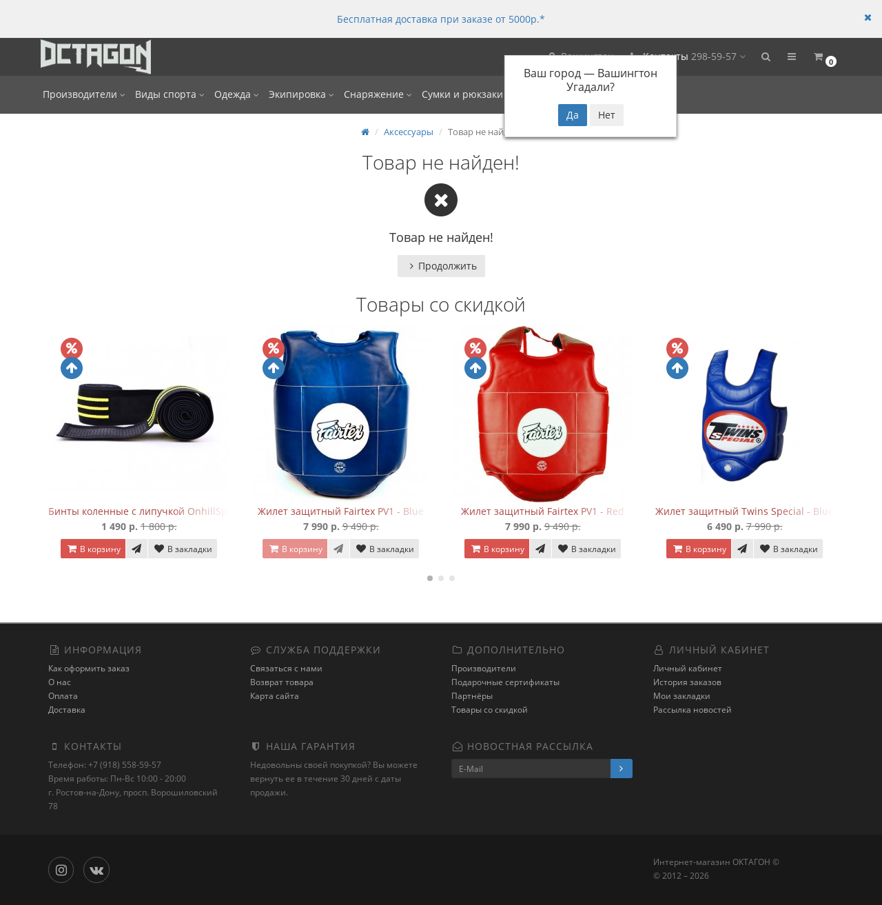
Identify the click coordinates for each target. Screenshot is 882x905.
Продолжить (441, 265)
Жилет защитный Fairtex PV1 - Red (542, 511)
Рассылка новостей (692, 709)
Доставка (66, 709)
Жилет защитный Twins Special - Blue (744, 511)
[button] (765, 57)
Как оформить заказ (89, 668)
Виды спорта (170, 94)
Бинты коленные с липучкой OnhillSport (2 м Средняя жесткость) (203, 511)
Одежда (236, 94)
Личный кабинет (687, 668)
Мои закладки (681, 696)
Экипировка (301, 94)
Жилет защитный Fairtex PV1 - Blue (341, 511)
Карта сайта (274, 696)
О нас (59, 682)
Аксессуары (408, 131)
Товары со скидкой (489, 709)
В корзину (93, 549)
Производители (84, 94)
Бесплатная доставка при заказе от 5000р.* (441, 19)
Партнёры (472, 696)
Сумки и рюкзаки (466, 94)
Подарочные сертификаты (505, 682)
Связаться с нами (286, 668)
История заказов (687, 682)
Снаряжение (378, 94)
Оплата (63, 696)
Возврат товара (282, 682)
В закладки (182, 549)
